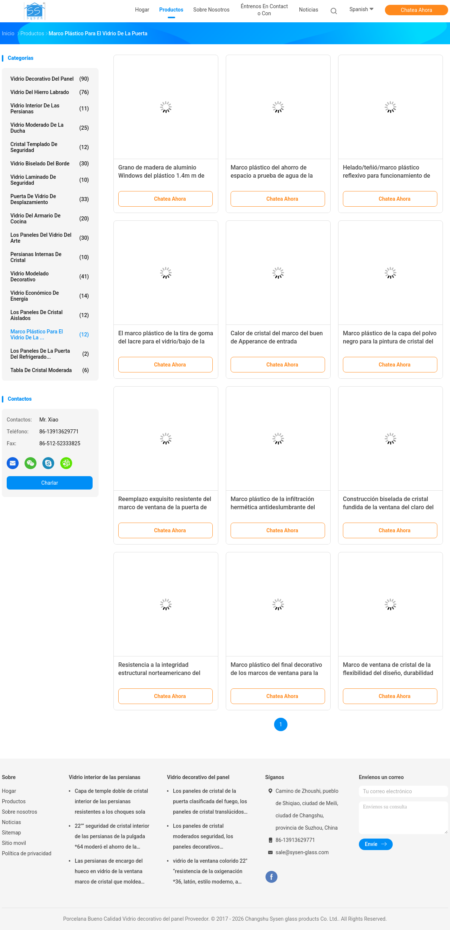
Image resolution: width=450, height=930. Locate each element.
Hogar (9, 791)
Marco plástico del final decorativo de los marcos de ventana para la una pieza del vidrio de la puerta (276, 673)
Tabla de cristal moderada (49, 370)
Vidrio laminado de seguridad (49, 180)
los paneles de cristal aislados (49, 315)
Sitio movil (14, 843)
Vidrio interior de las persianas (49, 108)
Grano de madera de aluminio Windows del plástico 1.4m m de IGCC (161, 175)
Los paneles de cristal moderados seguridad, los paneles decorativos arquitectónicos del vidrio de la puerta (208, 837)
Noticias (11, 822)
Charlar (49, 483)
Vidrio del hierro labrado (49, 92)
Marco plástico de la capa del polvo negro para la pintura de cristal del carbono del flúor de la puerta (390, 341)
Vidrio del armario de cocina (49, 219)
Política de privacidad (26, 853)
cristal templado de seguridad (49, 147)
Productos (14, 801)
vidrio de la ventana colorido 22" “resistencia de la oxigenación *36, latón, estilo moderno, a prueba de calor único (210, 872)
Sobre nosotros (19, 812)
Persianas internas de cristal (49, 257)
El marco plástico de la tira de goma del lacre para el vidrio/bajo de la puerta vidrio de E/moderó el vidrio (165, 341)
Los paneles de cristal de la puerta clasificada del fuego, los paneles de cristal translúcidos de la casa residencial (210, 802)
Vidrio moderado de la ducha (49, 128)
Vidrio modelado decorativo (49, 276)
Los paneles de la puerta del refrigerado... (49, 354)
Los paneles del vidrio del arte (49, 238)
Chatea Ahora (416, 10)
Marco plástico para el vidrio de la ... (49, 334)
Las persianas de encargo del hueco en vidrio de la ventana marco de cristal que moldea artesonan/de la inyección (109, 872)
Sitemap (11, 833)
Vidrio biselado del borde (49, 163)
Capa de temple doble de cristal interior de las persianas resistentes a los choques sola (111, 801)
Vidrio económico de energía (49, 296)
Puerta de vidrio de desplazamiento (49, 199)
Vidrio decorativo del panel (49, 79)
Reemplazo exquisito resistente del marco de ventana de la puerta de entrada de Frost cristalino (164, 507)
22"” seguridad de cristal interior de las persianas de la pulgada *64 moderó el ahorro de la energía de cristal (112, 837)
